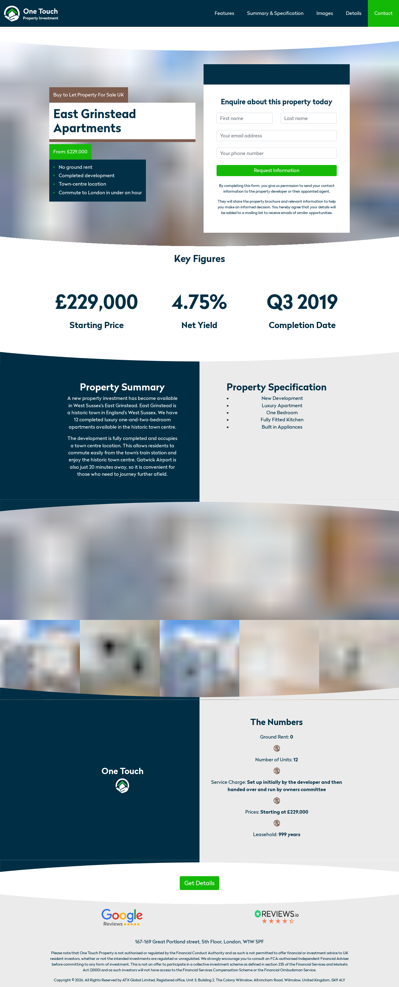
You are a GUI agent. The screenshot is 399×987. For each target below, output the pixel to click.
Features (224, 13)
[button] (383, 13)
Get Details (199, 882)
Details (353, 13)
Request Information (276, 170)
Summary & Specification (275, 13)
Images (324, 13)
